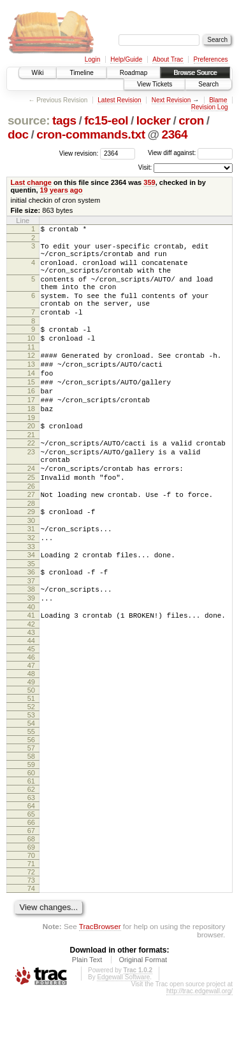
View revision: (79, 152)
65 (31, 879)
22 (31, 481)
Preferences (211, 59)
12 (31, 378)
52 (31, 771)
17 (31, 432)
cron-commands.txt (90, 134)
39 (31, 659)
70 (31, 920)
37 (31, 640)
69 (31, 912)
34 (31, 610)
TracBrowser (100, 991)
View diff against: (190, 152)
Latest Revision (119, 100)
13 (31, 389)
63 (31, 862)
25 (31, 523)
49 (31, 747)
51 (31, 763)
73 (31, 945)
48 (31, 738)
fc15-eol (106, 120)
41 (31, 678)
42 (31, 689)
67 (31, 895)
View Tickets (154, 84)
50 (31, 755)
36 (31, 629)
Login (92, 59)
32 (31, 591)
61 (31, 846)
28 (31, 553)
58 (31, 821)
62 (31, 854)
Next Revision (171, 100)
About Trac (167, 59)
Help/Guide (126, 59)
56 (31, 804)
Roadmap (133, 72)
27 (31, 542)
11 (31, 370)
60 (31, 837)
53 (31, 780)
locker (153, 120)
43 (31, 697)
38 (31, 648)
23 (31, 492)
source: (29, 120)
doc (18, 134)
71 (31, 928)
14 (31, 400)
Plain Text (87, 1024)
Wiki (38, 72)
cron (191, 120)
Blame (218, 100)
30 (31, 572)
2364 (174, 134)
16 (31, 421)
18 (31, 443)
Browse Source (195, 72)
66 (31, 887)
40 (31, 670)
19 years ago (61, 190)
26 (31, 534)
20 (31, 462)
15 (31, 410)
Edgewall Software (123, 1041)
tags (64, 120)
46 (31, 722)
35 (31, 621)
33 (31, 602)
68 (31, 903)
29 (31, 561)
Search (208, 84)
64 (31, 870)
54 (31, 788)
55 (31, 796)
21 (31, 473)
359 (149, 182)
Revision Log (209, 107)
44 (31, 705)
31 (31, 580)
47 (31, 730)
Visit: (145, 167)
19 (31, 454)
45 (31, 713)
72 (31, 937)
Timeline (81, 72)
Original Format (143, 1024)
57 (31, 813)
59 (31, 829)
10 (31, 359)
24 (31, 512)
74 (31, 953)
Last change (31, 182)
